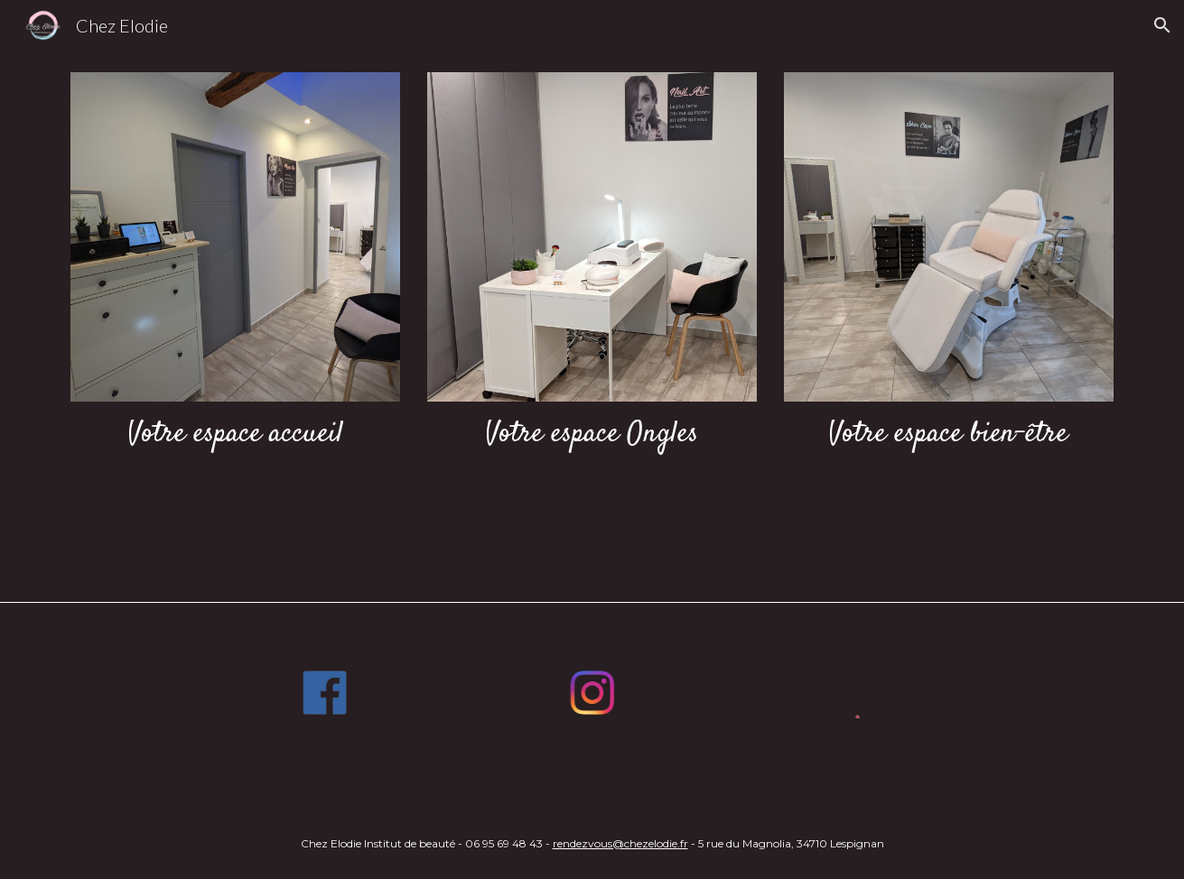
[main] (235, 434)
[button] (1162, 25)
